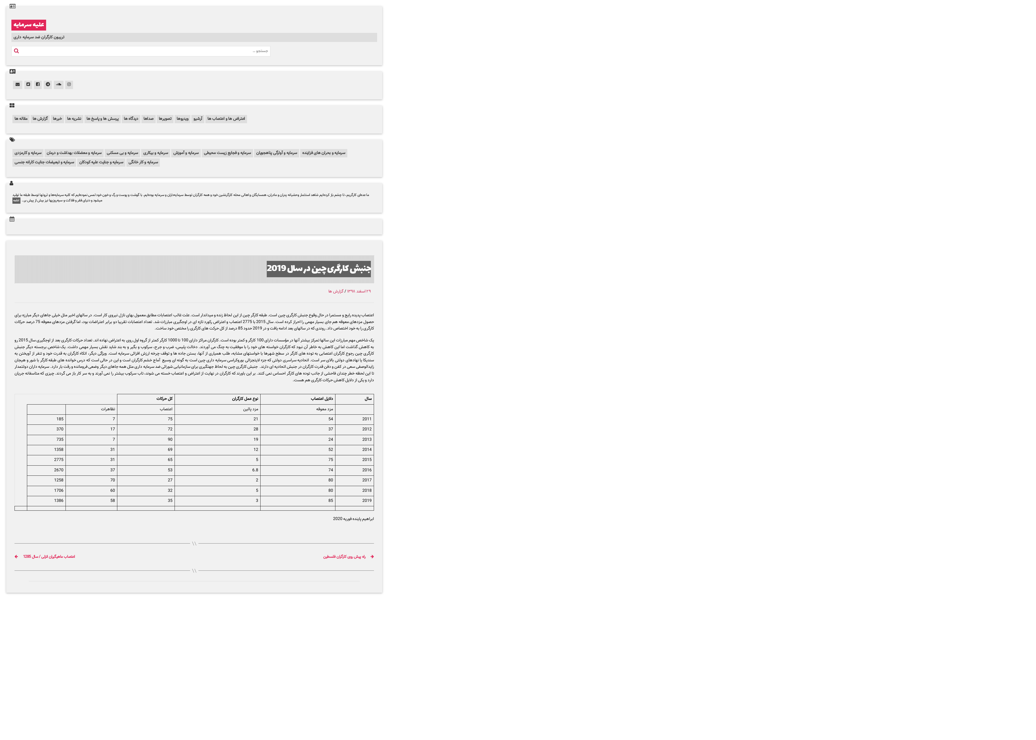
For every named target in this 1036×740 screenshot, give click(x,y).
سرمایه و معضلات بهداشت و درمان (74, 153)
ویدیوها (182, 119)
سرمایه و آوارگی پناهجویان (276, 153)
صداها (148, 119)
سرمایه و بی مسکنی (122, 153)
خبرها (57, 119)
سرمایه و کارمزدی (28, 153)
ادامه (16, 200)
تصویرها (165, 119)
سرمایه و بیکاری (155, 153)
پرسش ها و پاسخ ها (103, 119)
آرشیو (197, 119)
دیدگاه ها (131, 119)
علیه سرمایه (28, 25)
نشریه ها (74, 119)
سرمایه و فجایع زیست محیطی (227, 153)
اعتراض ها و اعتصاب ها (226, 119)
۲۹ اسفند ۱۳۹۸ (359, 291)
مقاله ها (21, 119)
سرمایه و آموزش (186, 153)
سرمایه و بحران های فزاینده (323, 153)
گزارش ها (40, 119)
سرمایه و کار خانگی (143, 162)
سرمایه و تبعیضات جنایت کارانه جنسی (44, 162)
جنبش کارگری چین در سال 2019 (319, 269)
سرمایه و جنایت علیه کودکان (101, 162)
